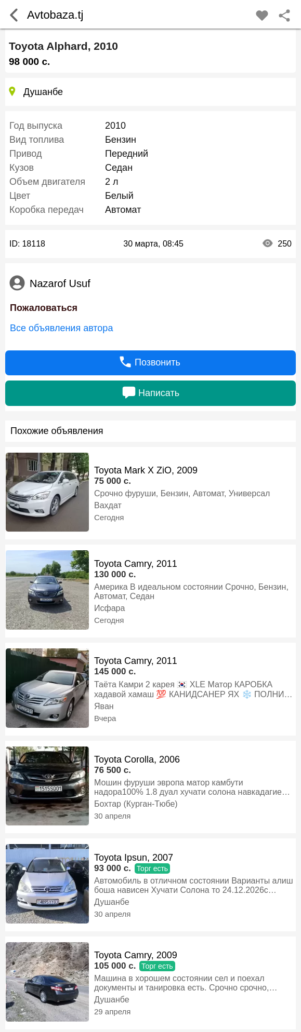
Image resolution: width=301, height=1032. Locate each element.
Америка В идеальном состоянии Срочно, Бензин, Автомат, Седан (191, 591)
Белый (119, 196)
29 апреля (112, 1011)
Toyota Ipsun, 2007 (133, 857)
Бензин (120, 139)
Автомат (123, 210)
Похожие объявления (56, 431)
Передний (126, 153)
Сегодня (109, 517)
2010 (115, 125)
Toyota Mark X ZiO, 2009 (146, 470)
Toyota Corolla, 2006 (137, 759)
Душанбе (111, 902)
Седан (119, 167)
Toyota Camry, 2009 (135, 955)
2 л (112, 181)
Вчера (105, 718)
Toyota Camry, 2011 (135, 564)
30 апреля (112, 815)
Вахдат (108, 505)
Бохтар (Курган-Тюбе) (136, 803)
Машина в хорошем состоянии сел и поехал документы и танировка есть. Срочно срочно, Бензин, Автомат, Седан (181, 983)
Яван (104, 706)
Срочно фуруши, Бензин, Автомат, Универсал (182, 493)
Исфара (109, 608)
